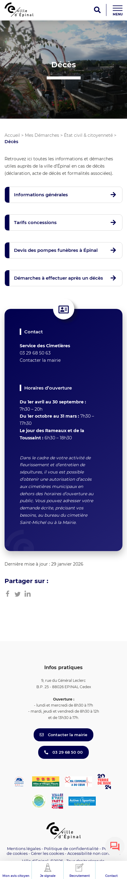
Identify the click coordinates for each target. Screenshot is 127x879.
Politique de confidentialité (71, 848)
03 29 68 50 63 (35, 353)
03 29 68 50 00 (63, 752)
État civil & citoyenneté (88, 135)
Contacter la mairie (40, 360)
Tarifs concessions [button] (35, 222)
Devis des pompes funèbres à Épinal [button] (56, 250)
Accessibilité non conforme (94, 853)
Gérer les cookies (47, 853)
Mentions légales (24, 848)
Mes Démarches (42, 135)
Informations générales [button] (41, 194)
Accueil (12, 135)
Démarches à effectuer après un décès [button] (58, 278)
